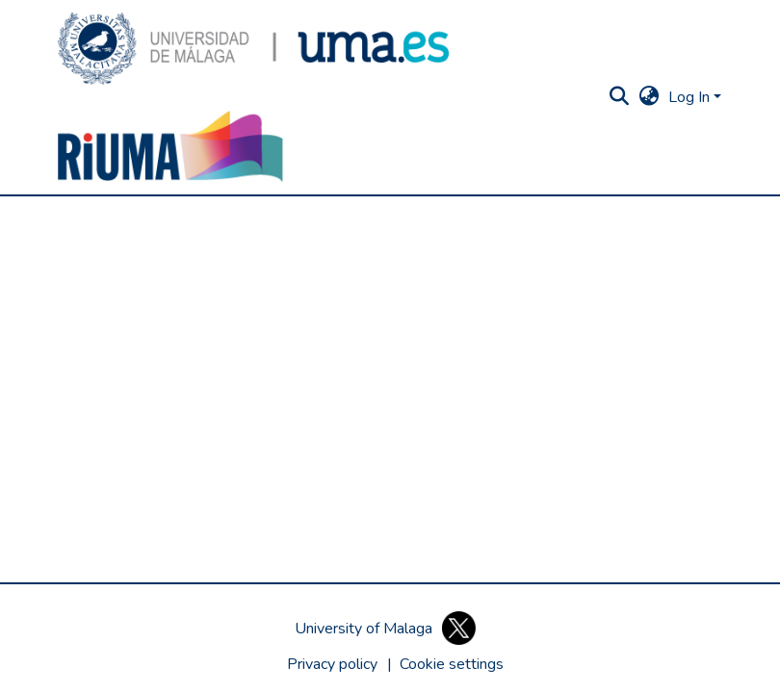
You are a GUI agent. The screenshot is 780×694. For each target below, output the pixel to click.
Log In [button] (691, 97)
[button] (253, 49)
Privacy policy (332, 664)
